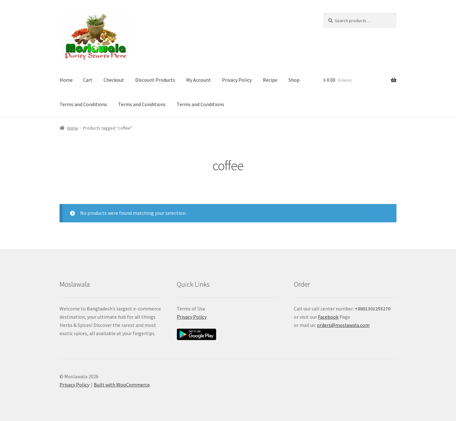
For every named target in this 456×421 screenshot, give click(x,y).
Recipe (270, 80)
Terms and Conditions (83, 104)
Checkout (114, 80)
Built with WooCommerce (122, 384)
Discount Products (155, 80)
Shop (294, 80)
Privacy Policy (237, 80)
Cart (87, 80)
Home (66, 80)
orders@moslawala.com (343, 325)
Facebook (328, 317)
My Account (198, 80)
